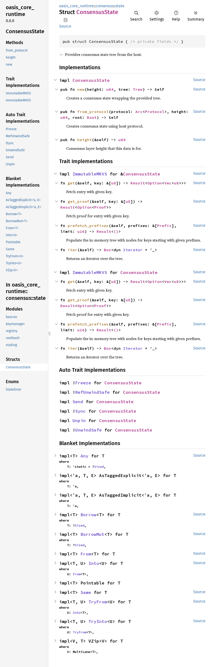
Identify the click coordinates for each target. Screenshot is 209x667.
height (84, 139)
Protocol (154, 111)
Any (84, 456)
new (81, 89)
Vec (168, 183)
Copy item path (66, 20)
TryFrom (97, 602)
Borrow (88, 514)
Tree (138, 89)
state (119, 6)
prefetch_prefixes (88, 225)
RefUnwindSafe (92, 392)
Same (85, 592)
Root (92, 117)
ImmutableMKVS (89, 174)
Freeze (83, 383)
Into (93, 563)
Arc (139, 111)
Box (107, 249)
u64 (110, 89)
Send (77, 401)
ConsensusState (91, 80)
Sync (80, 411)
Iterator (133, 249)
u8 (113, 183)
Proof (100, 207)
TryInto (97, 621)
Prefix (164, 225)
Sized (99, 466)
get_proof (78, 201)
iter (72, 249)
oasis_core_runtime (76, 6)
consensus (105, 6)
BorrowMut (92, 534)
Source (65, 26)
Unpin (79, 420)
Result (137, 183)
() (116, 231)
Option (154, 183)
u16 (81, 231)
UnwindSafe (88, 430)
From (85, 554)
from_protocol (93, 111)
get (71, 183)
